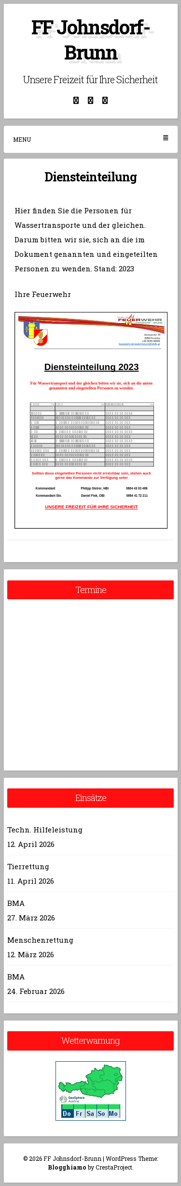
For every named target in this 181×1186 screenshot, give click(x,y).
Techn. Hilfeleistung (45, 829)
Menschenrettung (40, 940)
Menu (90, 139)
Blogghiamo (67, 1167)
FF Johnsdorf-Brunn (90, 39)
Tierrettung (28, 866)
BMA (16, 903)
